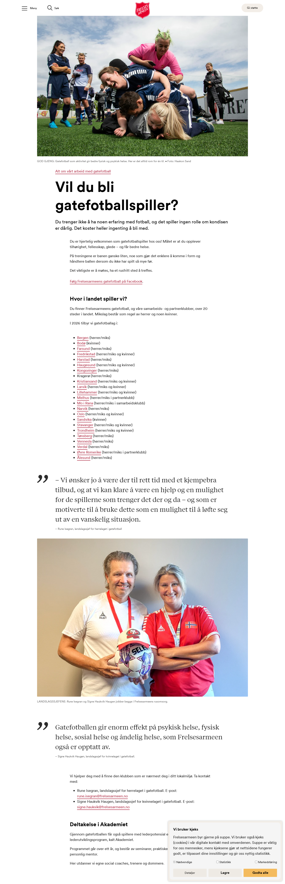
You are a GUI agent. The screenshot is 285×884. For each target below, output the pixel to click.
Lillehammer (87, 392)
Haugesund (86, 365)
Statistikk (225, 862)
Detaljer (190, 873)
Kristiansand (87, 381)
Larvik (82, 386)
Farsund (83, 348)
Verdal (82, 446)
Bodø (81, 343)
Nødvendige (184, 862)
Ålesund (83, 457)
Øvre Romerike (89, 452)
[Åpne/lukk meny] (29, 8)
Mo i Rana (85, 403)
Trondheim (85, 430)
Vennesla (84, 441)
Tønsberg (84, 435)
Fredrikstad (86, 354)
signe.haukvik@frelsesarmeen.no (103, 807)
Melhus (83, 397)
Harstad (83, 359)
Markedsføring (267, 862)
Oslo (81, 414)
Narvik (82, 408)
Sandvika (84, 419)
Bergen (83, 337)
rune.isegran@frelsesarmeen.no (102, 796)
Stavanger (85, 425)
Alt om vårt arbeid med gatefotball (83, 171)
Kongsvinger (87, 370)
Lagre (225, 873)
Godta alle (260, 873)
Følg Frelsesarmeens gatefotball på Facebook (106, 281)
